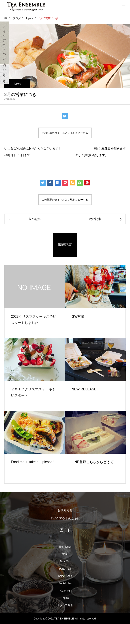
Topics (17, 83)
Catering (65, 590)
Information (64, 546)
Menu (65, 554)
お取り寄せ (4, 74)
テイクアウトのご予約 (4, 43)
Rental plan (65, 583)
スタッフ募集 (65, 605)
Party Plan (65, 568)
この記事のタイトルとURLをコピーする (65, 132)
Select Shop (65, 576)
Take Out (65, 561)
